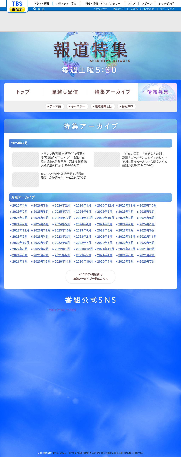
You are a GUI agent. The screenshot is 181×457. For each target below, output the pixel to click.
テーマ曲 (55, 106)
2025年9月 (20, 211)
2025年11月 (127, 205)
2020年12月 (42, 261)
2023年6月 (147, 230)
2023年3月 (62, 236)
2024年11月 (84, 218)
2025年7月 (62, 211)
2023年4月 (41, 236)
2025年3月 (147, 211)
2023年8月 (104, 230)
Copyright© (45, 452)
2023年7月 (126, 230)
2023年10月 (63, 230)
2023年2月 (83, 236)
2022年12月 (127, 236)
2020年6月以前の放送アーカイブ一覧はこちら (90, 276)
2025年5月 (104, 211)
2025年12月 (105, 205)
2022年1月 (62, 249)
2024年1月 (147, 224)
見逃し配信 (65, 92)
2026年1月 (83, 205)
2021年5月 (83, 255)
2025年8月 (41, 211)
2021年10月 (127, 249)
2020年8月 (126, 261)
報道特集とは (103, 106)
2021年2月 (147, 255)
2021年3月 (126, 255)
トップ (23, 92)
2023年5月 (20, 236)
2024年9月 (126, 218)
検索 (42, 9)
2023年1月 (104, 236)
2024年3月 (104, 224)
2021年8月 (20, 255)
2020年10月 (84, 261)
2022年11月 (148, 236)
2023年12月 (21, 230)
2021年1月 (20, 261)
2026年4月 (20, 205)
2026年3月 (41, 205)
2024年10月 (105, 218)
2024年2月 (126, 224)
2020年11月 (63, 261)
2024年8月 (147, 218)
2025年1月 (41, 218)
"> (25, 159)
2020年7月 (147, 261)
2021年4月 (104, 255)
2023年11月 (42, 230)
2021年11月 (105, 249)
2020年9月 (104, 261)
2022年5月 (126, 243)
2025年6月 (83, 211)
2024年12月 (63, 218)
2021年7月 (41, 255)
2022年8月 (62, 243)
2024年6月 (41, 224)
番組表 (17, 9)
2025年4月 (126, 211)
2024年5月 (62, 224)
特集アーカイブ (112, 92)
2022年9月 (41, 243)
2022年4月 (147, 243)
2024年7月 (20, 224)
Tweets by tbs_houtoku (61, 309)
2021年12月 (84, 249)
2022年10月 (21, 243)
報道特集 (90, 56)
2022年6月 (104, 243)
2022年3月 (20, 249)
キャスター (78, 106)
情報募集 (157, 92)
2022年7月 (83, 243)
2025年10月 (148, 205)
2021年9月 (147, 249)
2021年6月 (62, 255)
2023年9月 (83, 230)
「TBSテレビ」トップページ (17, 3)
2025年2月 (20, 218)
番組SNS (127, 106)
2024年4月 (83, 224)
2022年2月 (41, 249)
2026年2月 (62, 205)
